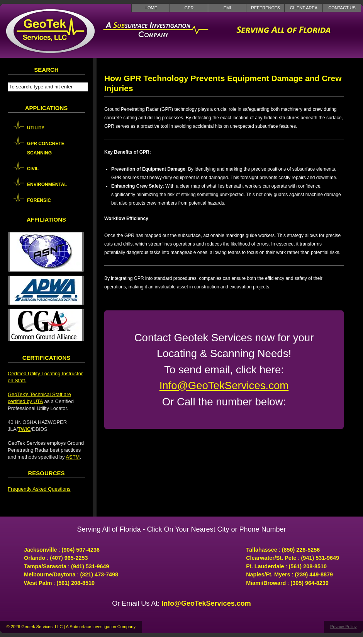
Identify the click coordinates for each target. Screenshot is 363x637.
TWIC (24, 429)
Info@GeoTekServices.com (224, 385)
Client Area (303, 7)
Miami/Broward (266, 583)
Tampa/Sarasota (45, 566)
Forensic (39, 200)
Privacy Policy (343, 626)
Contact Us (342, 7)
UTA (37, 401)
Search (46, 69)
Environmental (47, 184)
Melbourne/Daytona (50, 574)
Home (150, 7)
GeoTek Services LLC (50, 31)
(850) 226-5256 (301, 550)
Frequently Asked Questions (39, 489)
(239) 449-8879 (314, 574)
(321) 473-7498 (99, 574)
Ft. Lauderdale (265, 566)
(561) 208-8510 (76, 583)
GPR (189, 7)
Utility (35, 127)
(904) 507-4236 (81, 550)
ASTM (73, 457)
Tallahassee (261, 550)
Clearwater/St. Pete (271, 558)
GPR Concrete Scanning (45, 148)
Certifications (46, 357)
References (265, 7)
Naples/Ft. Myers (268, 574)
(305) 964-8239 (309, 583)
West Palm (38, 583)
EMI (227, 7)
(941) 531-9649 (90, 566)
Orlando (34, 558)
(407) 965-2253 (69, 558)
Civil (33, 168)
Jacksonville (40, 550)
